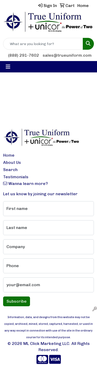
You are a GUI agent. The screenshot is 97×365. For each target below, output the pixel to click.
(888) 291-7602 (23, 55)
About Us (12, 162)
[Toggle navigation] (8, 66)
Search (10, 169)
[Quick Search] (43, 44)
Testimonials (15, 176)
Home (8, 155)
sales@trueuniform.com (67, 55)
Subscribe (16, 301)
